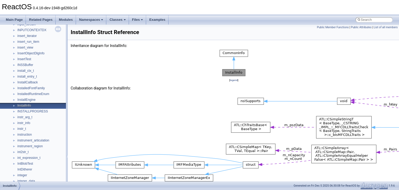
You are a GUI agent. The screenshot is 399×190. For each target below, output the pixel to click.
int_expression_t (28, 158)
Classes (117, 20)
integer (22, 175)
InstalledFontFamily (31, 88)
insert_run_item (28, 42)
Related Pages (40, 20)
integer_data (26, 181)
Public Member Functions (333, 27)
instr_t (21, 129)
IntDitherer (24, 169)
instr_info (23, 123)
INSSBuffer (25, 65)
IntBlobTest (25, 163)
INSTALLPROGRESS (32, 111)
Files (137, 20)
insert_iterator (27, 36)
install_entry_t (27, 76)
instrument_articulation (33, 140)
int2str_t (23, 152)
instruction (24, 134)
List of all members (386, 27)
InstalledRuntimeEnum (33, 94)
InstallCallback (27, 82)
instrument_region (30, 146)
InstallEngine (26, 100)
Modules (66, 20)
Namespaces (91, 20)
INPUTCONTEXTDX (31, 30)
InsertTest (24, 59)
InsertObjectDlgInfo (31, 53)
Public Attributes (361, 27)
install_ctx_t (25, 71)
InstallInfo (24, 105)
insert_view (25, 47)
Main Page (14, 20)
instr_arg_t (24, 117)
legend (234, 80)
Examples (157, 20)
